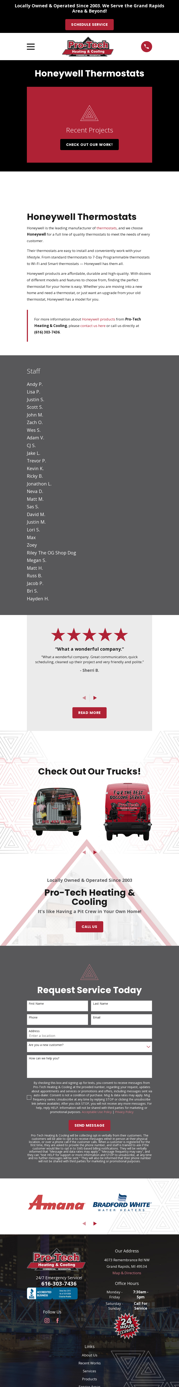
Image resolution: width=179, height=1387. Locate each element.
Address (34, 1031)
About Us (89, 1355)
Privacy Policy (124, 1112)
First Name (36, 1004)
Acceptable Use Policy (97, 1112)
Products (89, 1379)
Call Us (89, 926)
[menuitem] (89, 384)
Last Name (100, 1004)
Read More (89, 712)
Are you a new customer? (46, 1045)
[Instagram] (47, 1320)
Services (89, 1371)
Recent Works (89, 1363)
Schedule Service (89, 24)
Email (96, 1017)
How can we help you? (44, 1058)
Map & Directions (126, 1272)
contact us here (93, 325)
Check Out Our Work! (89, 144)
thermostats (107, 228)
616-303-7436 (59, 1283)
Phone (33, 1017)
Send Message (89, 1125)
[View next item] (95, 698)
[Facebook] (57, 1320)
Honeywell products (98, 319)
